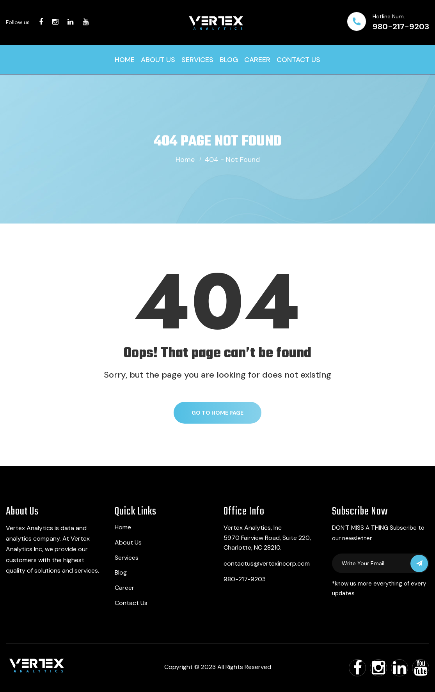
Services (197, 59)
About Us (158, 59)
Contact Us (298, 59)
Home (125, 59)
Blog (229, 59)
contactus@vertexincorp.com (267, 563)
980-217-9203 (401, 26)
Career (257, 59)
